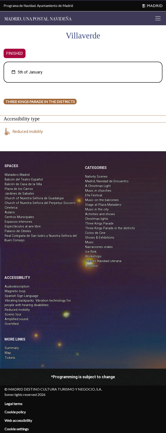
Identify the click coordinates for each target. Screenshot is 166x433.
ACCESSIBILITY (17, 277)
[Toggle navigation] (158, 18)
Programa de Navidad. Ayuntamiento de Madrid (38, 5)
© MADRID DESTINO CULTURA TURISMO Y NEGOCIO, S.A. (53, 389)
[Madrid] (151, 6)
